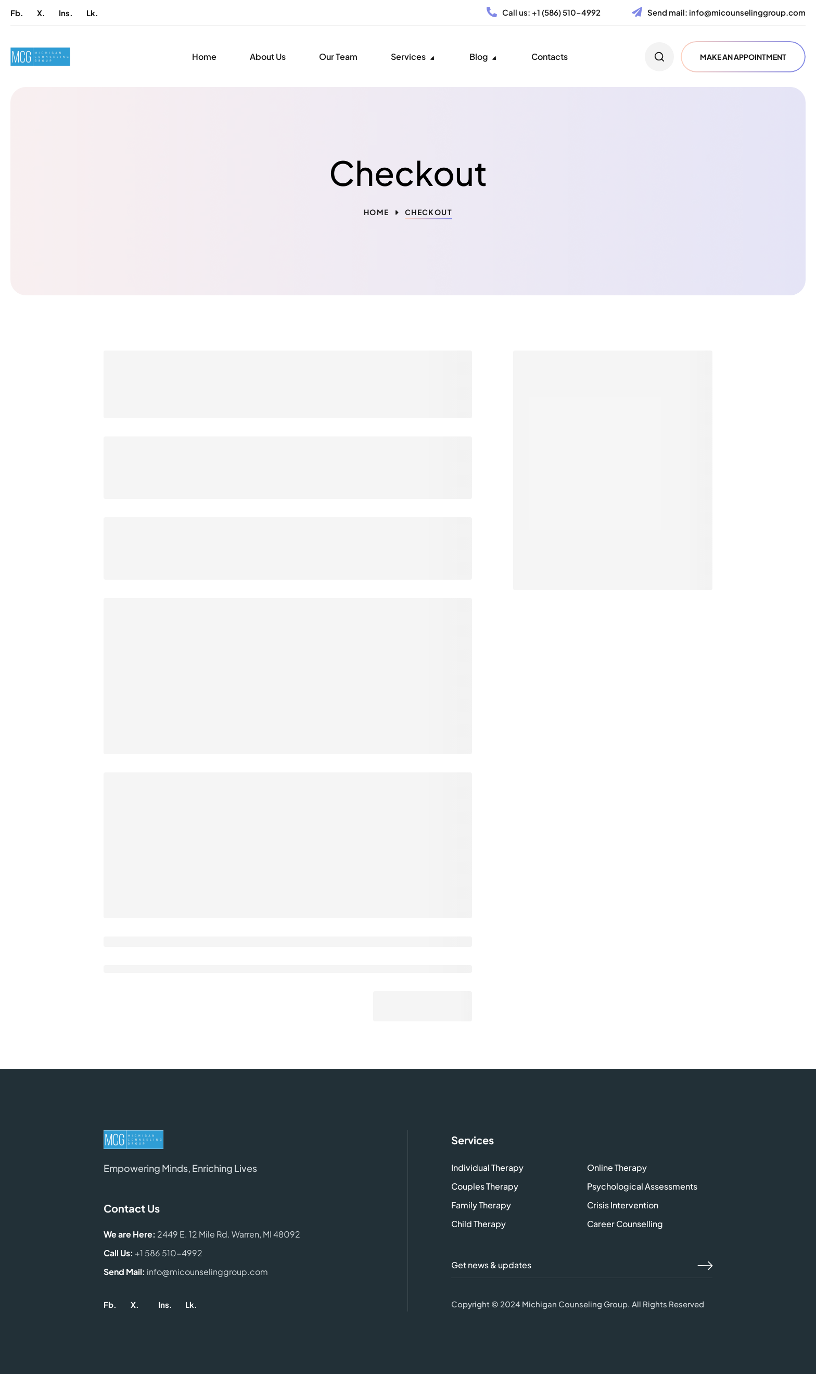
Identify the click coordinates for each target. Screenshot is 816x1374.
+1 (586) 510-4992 (566, 12)
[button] (16, 13)
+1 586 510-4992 (168, 1252)
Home (376, 212)
